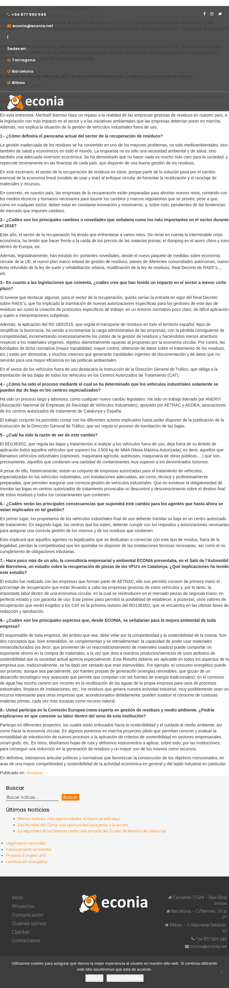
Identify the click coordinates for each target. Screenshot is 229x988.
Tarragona (23, 60)
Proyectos (23, 906)
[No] (222, 972)
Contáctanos (26, 940)
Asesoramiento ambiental (29, 849)
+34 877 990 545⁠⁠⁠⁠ (29, 14)
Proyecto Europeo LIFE (26, 855)
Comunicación (28, 915)
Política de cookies (125, 978)
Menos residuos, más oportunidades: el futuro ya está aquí (69, 818)
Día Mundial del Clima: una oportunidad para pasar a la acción (73, 825)
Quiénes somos (29, 923)
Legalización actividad (25, 843)
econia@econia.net (33, 26)
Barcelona (22, 71)
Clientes (21, 932)
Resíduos (35, 773)
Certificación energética (26, 861)
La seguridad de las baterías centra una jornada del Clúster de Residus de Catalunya (92, 831)
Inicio (17, 897)
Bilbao (18, 82)
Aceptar (94, 978)
